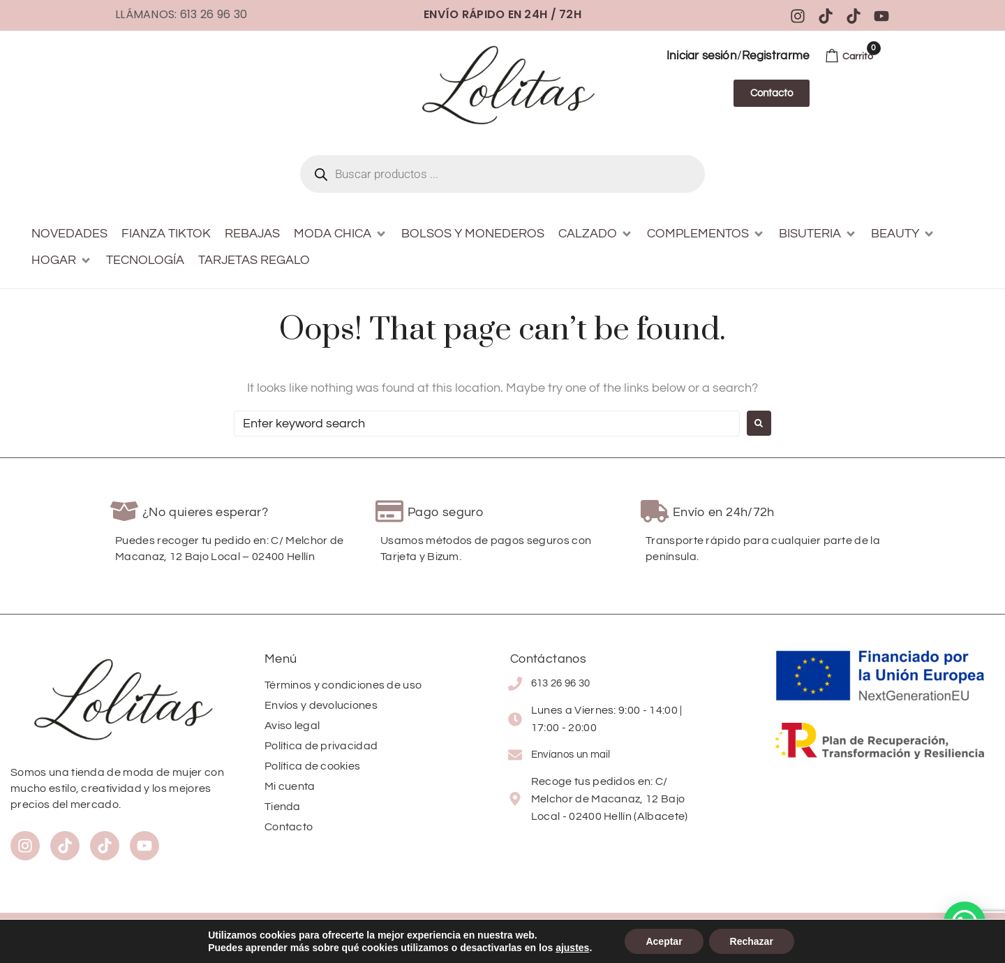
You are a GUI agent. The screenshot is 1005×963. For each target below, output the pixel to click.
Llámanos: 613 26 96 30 (181, 14)
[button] (340, 234)
